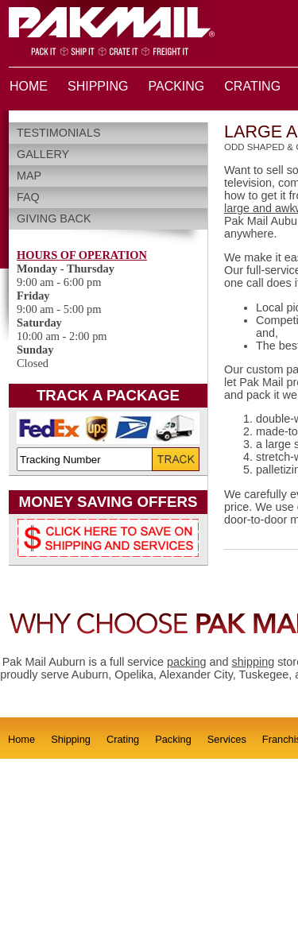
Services (226, 739)
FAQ (28, 197)
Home (21, 739)
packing (187, 661)
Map (29, 175)
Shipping (71, 739)
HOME (29, 86)
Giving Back (54, 218)
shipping (253, 661)
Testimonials (59, 132)
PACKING (176, 86)
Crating (122, 739)
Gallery (43, 154)
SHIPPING (98, 86)
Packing (173, 739)
